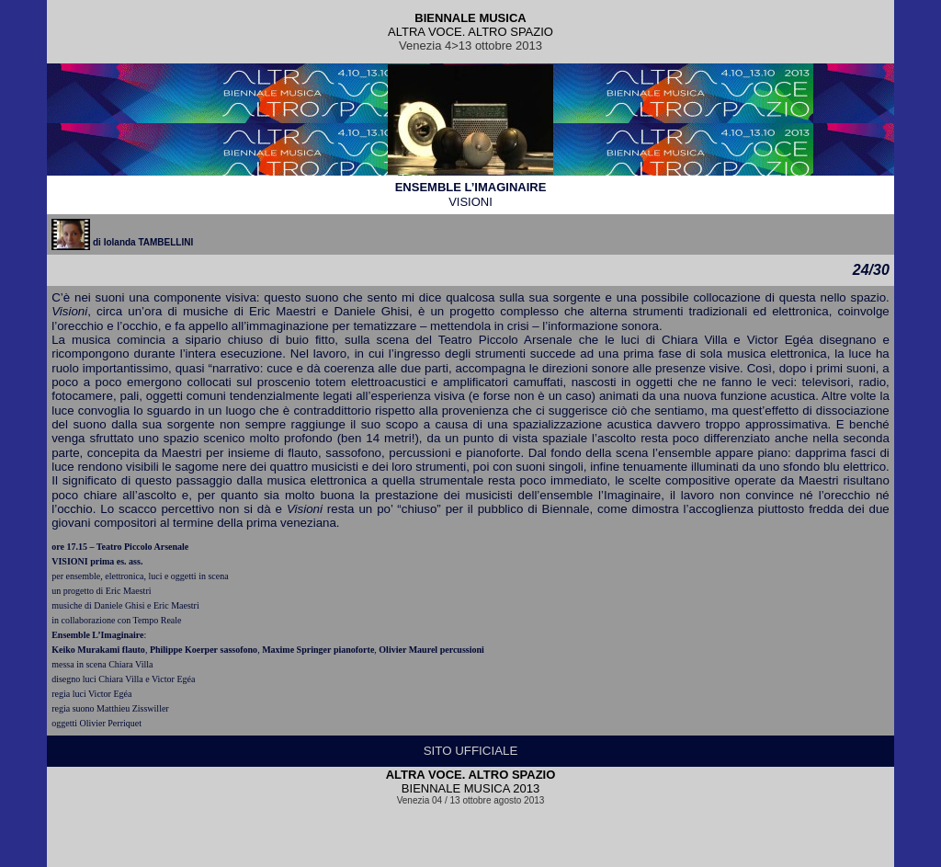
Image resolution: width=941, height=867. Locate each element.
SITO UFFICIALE (471, 751)
